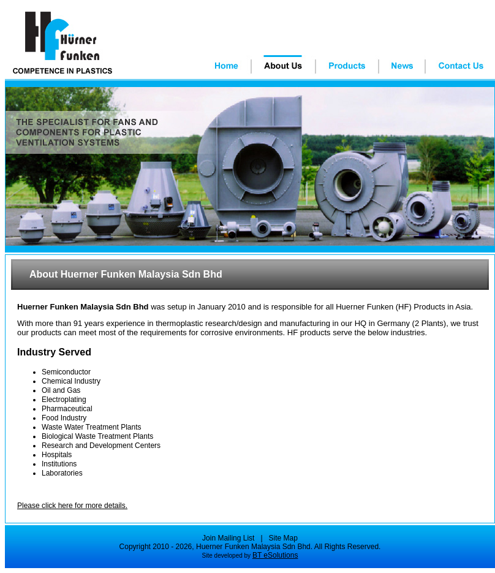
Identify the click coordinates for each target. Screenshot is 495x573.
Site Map (283, 538)
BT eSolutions (275, 555)
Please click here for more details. (72, 505)
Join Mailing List (228, 538)
